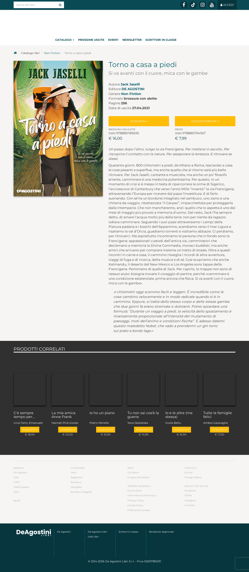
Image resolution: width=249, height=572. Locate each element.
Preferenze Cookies (138, 510)
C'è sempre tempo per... (24, 415)
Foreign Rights (193, 477)
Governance (134, 490)
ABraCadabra (21, 487)
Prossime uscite (91, 40)
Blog (17, 500)
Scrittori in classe (161, 40)
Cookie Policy (135, 505)
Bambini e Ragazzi (81, 491)
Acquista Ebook (205, 121)
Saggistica (76, 477)
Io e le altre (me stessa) (179, 415)
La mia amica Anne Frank (63, 415)
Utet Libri (93, 536)
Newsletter (132, 40)
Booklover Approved (161, 531)
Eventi (113, 40)
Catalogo (64, 40)
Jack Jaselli (130, 84)
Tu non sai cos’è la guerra (143, 415)
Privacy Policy (135, 500)
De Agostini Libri (97, 531)
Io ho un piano (102, 413)
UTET (17, 482)
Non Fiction (52, 53)
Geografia (76, 487)
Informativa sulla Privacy (141, 495)
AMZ (16, 491)
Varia (73, 472)
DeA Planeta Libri (124, 22)
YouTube (189, 505)
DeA (16, 477)
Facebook (190, 490)
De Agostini (133, 89)
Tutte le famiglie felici (217, 415)
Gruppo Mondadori (138, 477)
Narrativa (76, 482)
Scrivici (188, 472)
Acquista (138, 121)
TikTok (188, 495)
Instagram (190, 500)
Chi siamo (133, 472)
